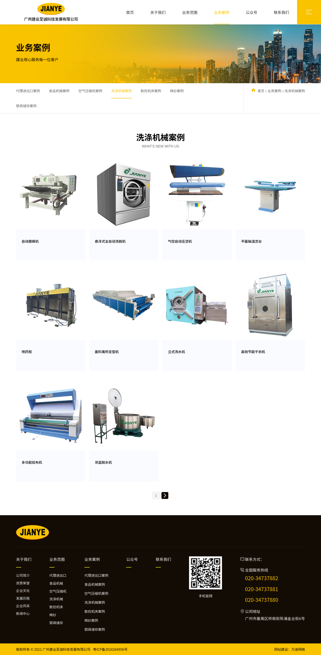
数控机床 (56, 606)
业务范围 (189, 12)
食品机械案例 (59, 90)
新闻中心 (23, 613)
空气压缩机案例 (90, 90)
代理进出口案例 (28, 90)
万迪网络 (298, 649)
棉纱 (52, 614)
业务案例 (221, 12)
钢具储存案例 (26, 105)
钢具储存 (56, 622)
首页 (130, 12)
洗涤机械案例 (121, 90)
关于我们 (158, 12)
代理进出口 (58, 575)
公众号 (251, 12)
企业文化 (23, 590)
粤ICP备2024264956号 (110, 649)
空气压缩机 (58, 591)
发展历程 (23, 598)
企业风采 (23, 605)
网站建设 (281, 649)
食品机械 (56, 583)
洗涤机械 (56, 598)
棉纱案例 (177, 90)
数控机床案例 (151, 90)
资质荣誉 (23, 583)
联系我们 (281, 12)
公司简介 (23, 575)
